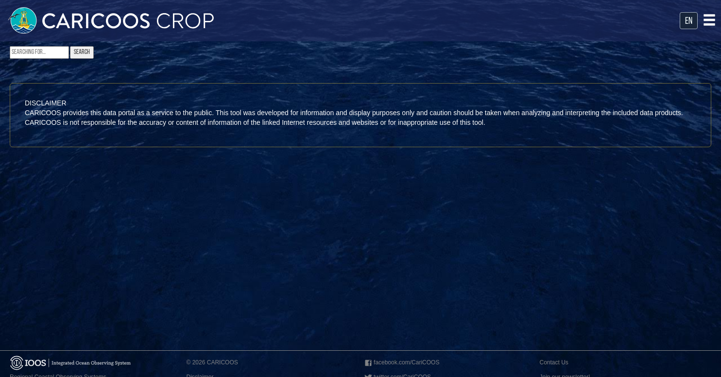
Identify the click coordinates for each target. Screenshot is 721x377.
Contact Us (554, 362)
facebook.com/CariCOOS (401, 363)
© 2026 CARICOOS (212, 362)
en (688, 21)
